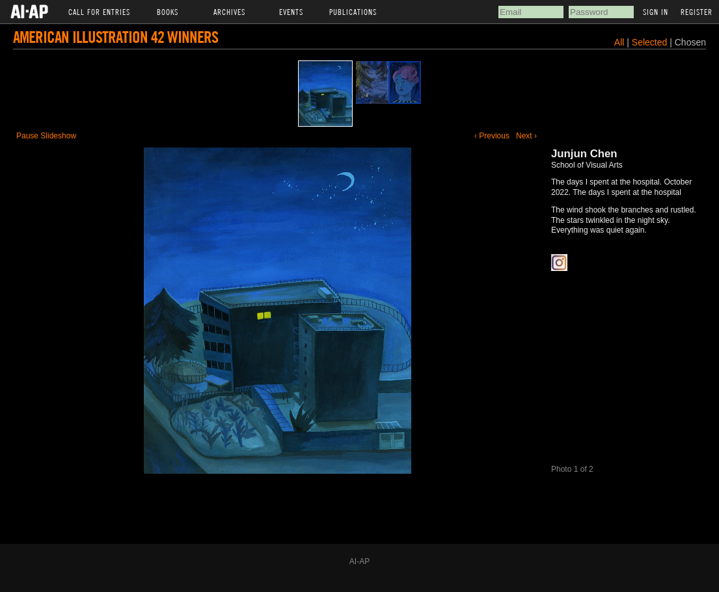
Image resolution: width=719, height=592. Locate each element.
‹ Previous (491, 135)
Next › (526, 135)
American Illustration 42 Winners (115, 37)
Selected (651, 42)
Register (696, 11)
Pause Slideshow (46, 135)
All (619, 42)
